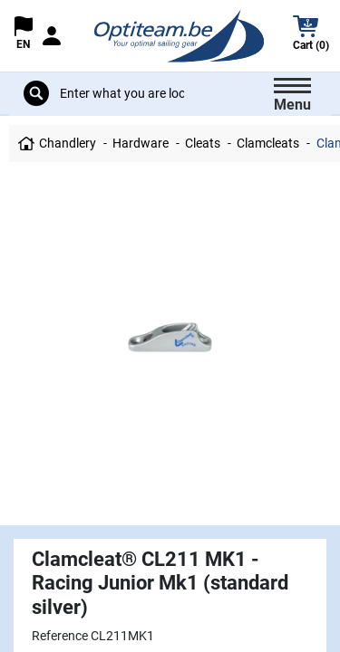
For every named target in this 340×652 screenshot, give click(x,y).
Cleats (202, 143)
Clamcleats (268, 143)
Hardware (140, 143)
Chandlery (67, 143)
